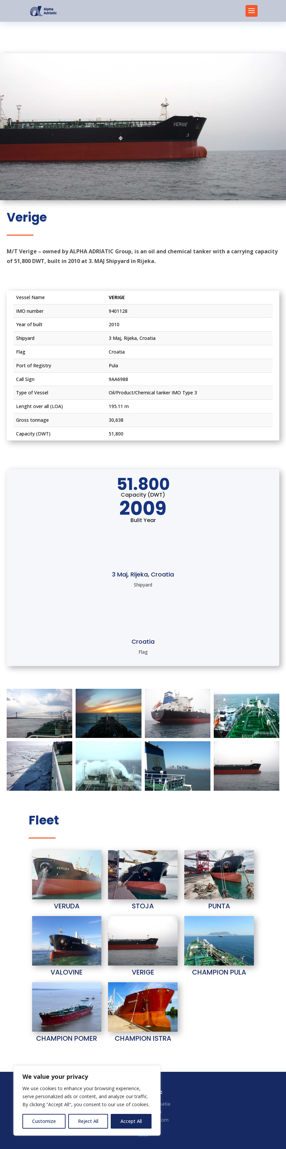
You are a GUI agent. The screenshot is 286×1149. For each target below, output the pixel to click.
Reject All (88, 1121)
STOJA (143, 906)
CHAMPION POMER (66, 1038)
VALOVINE (67, 972)
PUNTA (219, 906)
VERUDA (67, 906)
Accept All (131, 1121)
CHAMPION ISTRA (143, 1038)
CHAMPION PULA (219, 972)
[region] (87, 1100)
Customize (44, 1121)
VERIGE (143, 972)
